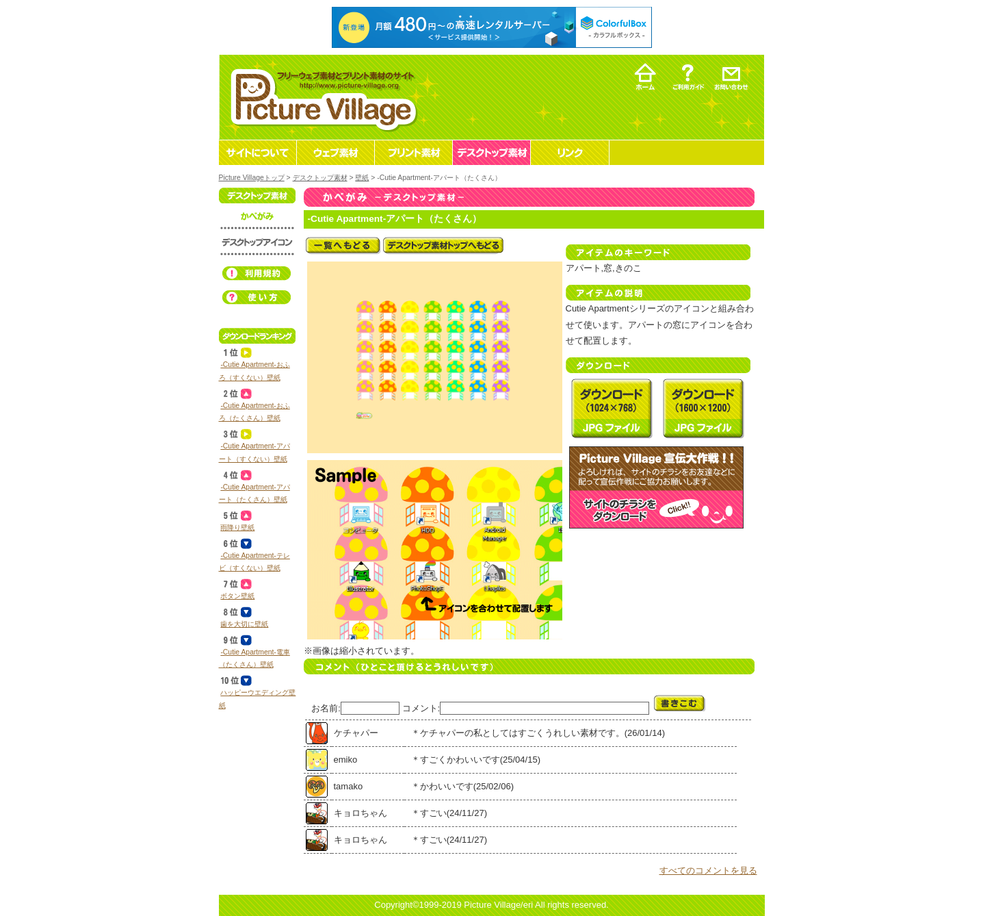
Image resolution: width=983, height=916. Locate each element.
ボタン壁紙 (237, 596)
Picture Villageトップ (252, 177)
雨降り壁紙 (237, 527)
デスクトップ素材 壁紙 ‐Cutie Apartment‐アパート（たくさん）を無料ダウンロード (611, 408)
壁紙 (362, 177)
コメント (420, 708)
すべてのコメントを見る (708, 870)
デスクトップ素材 (320, 177)
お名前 (324, 708)
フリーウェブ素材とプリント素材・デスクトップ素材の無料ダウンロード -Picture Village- (322, 97)
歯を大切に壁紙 (244, 624)
